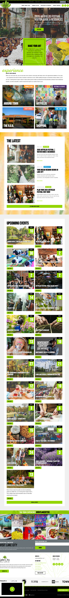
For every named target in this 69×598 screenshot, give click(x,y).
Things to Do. (35, 5)
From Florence (38, 566)
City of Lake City (33, 590)
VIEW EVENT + (10, 246)
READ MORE (40, 160)
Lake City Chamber (25, 590)
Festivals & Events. (46, 5)
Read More (39, 29)
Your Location (40, 573)
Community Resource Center (42, 590)
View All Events (34, 502)
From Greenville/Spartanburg (40, 562)
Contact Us (4, 571)
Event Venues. (57, 5)
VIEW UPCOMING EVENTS (63, 590)
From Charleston (38, 569)
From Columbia (38, 564)
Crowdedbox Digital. (66, 594)
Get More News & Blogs (34, 206)
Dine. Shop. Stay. (26, 5)
